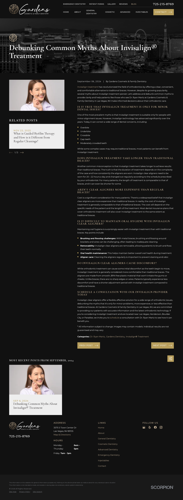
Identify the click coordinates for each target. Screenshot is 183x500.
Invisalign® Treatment (137, 336)
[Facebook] (155, 427)
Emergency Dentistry (74, 4)
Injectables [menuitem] (142, 12)
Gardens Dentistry (115, 336)
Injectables (103, 460)
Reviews (123, 4)
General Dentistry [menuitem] (91, 12)
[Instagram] (161, 427)
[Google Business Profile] (144, 427)
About (101, 433)
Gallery (112, 4)
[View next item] (21, 152)
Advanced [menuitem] (125, 12)
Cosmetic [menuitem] (110, 12)
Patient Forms (96, 4)
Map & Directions (62, 434)
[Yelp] (149, 427)
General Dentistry (107, 438)
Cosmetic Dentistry (108, 444)
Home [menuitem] (66, 12)
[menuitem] (12, 491)
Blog (133, 4)
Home (101, 427)
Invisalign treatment (87, 87)
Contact (102, 466)
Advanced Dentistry (108, 449)
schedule (114, 317)
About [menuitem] (77, 12)
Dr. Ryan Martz (97, 336)
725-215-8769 (163, 4)
